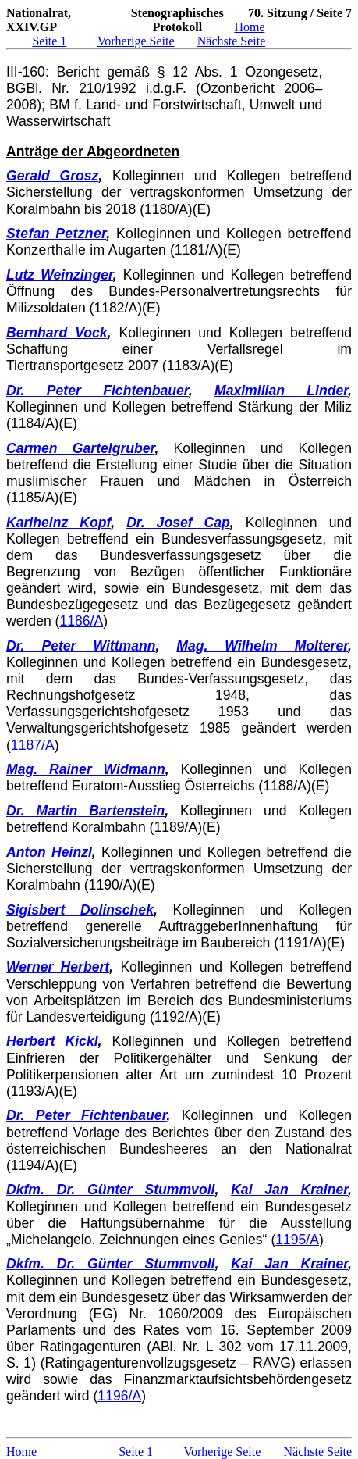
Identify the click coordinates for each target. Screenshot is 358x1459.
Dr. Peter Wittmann (80, 646)
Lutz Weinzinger (59, 275)
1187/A (33, 745)
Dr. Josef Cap (178, 522)
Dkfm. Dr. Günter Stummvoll (110, 1189)
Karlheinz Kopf (58, 522)
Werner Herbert (57, 967)
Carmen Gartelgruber (80, 448)
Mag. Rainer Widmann (85, 769)
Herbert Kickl (52, 1041)
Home (249, 27)
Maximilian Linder (281, 390)
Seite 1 (49, 41)
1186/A (81, 621)
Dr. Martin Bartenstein (85, 811)
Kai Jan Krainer (289, 1189)
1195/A (297, 1239)
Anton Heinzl (49, 852)
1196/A (119, 1396)
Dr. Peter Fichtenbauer (97, 390)
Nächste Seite (231, 41)
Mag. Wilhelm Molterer (262, 646)
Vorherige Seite (136, 41)
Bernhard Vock (57, 333)
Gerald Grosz (52, 176)
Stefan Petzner (56, 233)
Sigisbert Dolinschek (80, 910)
